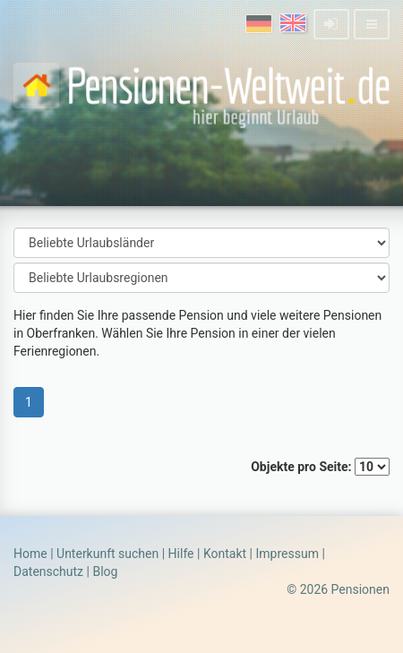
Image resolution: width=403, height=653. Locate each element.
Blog (104, 571)
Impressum (286, 553)
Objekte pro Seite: (320, 467)
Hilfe (181, 553)
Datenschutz (48, 571)
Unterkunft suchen (107, 553)
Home (30, 553)
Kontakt (224, 553)
